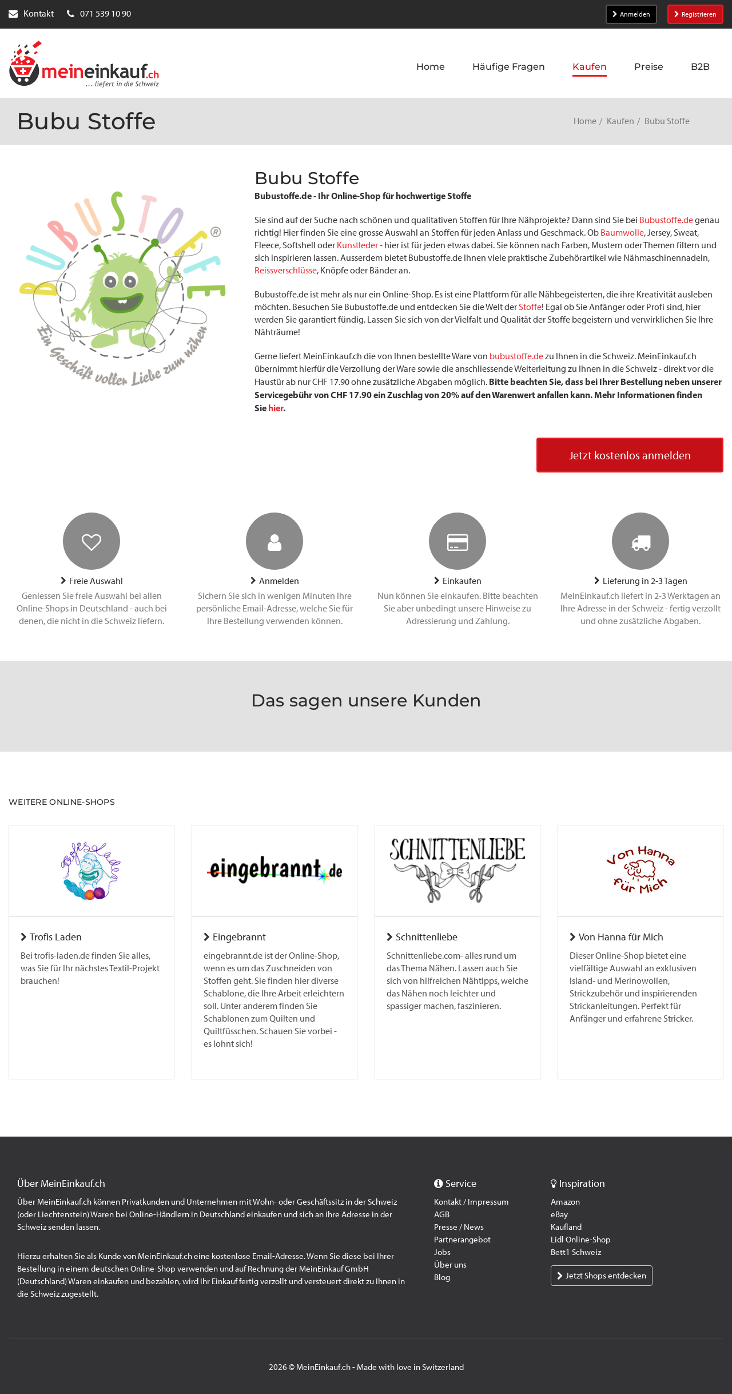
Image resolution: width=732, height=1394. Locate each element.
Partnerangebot (462, 1239)
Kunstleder (358, 245)
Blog (442, 1277)
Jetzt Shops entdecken (601, 1275)
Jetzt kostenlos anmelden (630, 455)
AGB (441, 1214)
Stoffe (530, 306)
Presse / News (459, 1227)
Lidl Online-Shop (581, 1239)
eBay (559, 1214)
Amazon (565, 1202)
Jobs (442, 1252)
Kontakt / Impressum (471, 1202)
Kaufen (620, 121)
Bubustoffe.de (666, 220)
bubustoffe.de (516, 356)
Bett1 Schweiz (576, 1252)
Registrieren (695, 14)
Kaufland (566, 1227)
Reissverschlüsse (285, 270)
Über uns (450, 1265)
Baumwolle (622, 232)
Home (585, 121)
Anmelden (631, 14)
